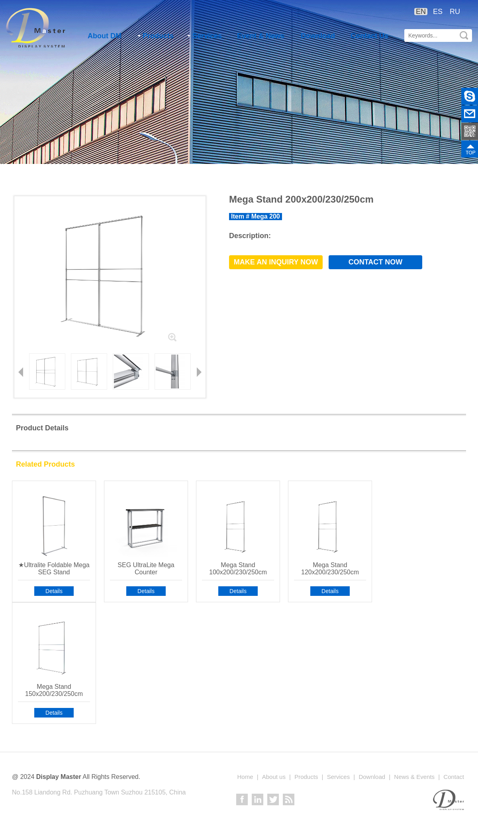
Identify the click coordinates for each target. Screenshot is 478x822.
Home (245, 776)
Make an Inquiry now (276, 262)
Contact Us (369, 35)
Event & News (260, 35)
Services (204, 35)
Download (318, 35)
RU (455, 11)
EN (421, 11)
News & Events (414, 776)
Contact (453, 776)
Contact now (376, 262)
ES (438, 11)
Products (155, 35)
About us (274, 776)
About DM (104, 35)
